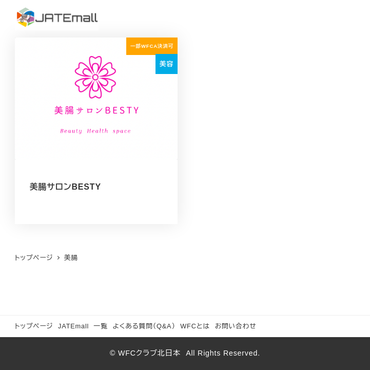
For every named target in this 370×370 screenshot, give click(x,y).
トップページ (34, 326)
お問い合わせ (236, 326)
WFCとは (195, 326)
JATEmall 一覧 (83, 326)
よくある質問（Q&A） (143, 326)
